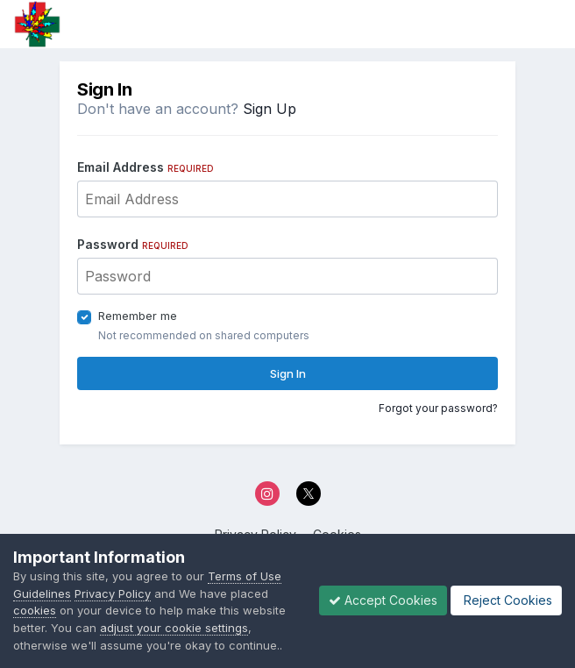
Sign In (288, 373)
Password (132, 244)
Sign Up (269, 108)
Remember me (137, 316)
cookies (34, 610)
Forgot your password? (438, 408)
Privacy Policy (113, 593)
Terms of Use (244, 576)
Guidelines (42, 593)
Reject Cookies (506, 600)
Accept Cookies (383, 600)
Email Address (145, 167)
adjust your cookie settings (174, 628)
